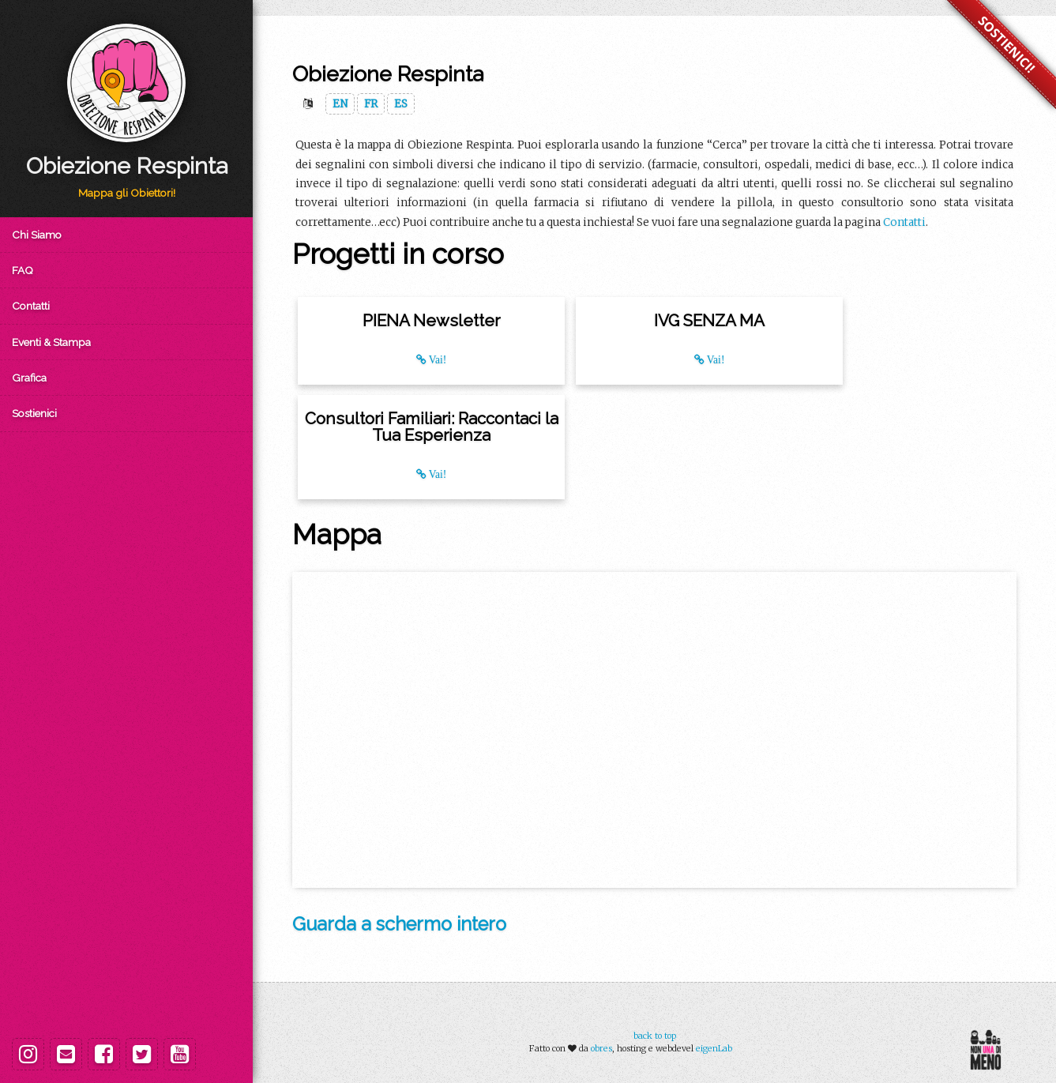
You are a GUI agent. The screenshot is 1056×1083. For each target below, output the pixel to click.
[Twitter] (142, 1054)
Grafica (29, 377)
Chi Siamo (37, 234)
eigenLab (714, 1048)
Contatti (31, 305)
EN (340, 104)
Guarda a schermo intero (399, 924)
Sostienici (34, 413)
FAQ (22, 270)
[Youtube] (179, 1054)
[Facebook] (104, 1054)
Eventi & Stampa (51, 342)
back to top (654, 1035)
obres (601, 1048)
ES (401, 104)
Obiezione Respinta (126, 165)
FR (371, 104)
